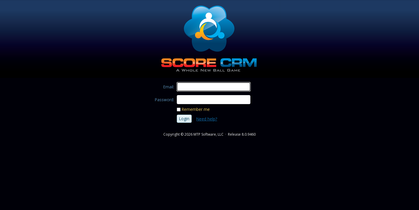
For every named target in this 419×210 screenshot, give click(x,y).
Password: (164, 99)
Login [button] (184, 118)
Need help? (206, 119)
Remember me (196, 109)
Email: (168, 87)
